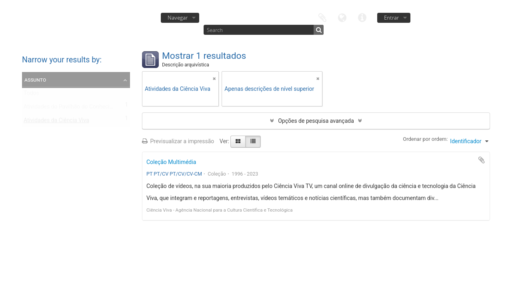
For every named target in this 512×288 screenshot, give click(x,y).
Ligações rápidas (362, 17)
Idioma (342, 17)
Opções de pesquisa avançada (316, 121)
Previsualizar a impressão (178, 141)
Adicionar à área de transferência (482, 160)
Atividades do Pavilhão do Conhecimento (75, 108)
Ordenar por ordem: (425, 139)
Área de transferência (322, 17)
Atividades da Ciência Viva (56, 122)
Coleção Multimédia (171, 162)
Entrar (391, 17)
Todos (31, 95)
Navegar (178, 17)
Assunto (35, 79)
